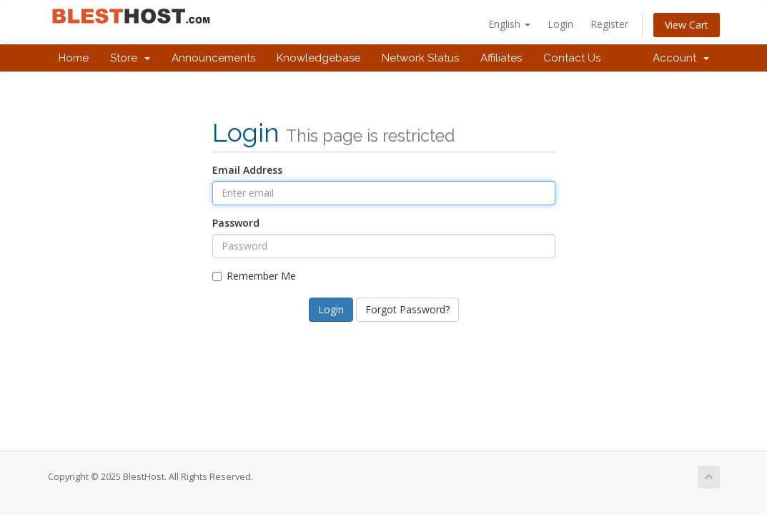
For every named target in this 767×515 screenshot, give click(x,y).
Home (74, 58)
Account (681, 58)
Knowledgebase (318, 58)
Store (130, 58)
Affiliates (501, 58)
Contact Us (571, 58)
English (509, 24)
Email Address (247, 170)
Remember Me (254, 276)
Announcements (213, 58)
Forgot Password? (407, 309)
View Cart (686, 24)
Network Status (420, 58)
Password (235, 223)
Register (609, 24)
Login (560, 24)
